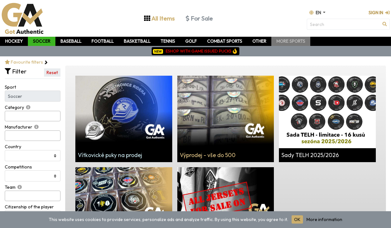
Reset (52, 72)
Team (10, 187)
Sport (10, 87)
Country (13, 146)
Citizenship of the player (29, 207)
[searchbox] (8, 116)
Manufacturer (18, 127)
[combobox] (32, 116)
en (315, 13)
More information (324, 219)
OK (297, 219)
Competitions (18, 167)
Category (14, 107)
